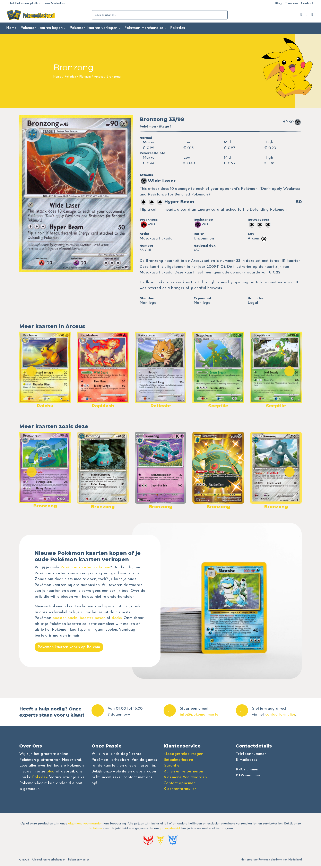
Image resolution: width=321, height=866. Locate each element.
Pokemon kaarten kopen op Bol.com (69, 647)
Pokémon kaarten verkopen (85, 567)
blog (50, 771)
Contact (307, 3)
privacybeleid (170, 828)
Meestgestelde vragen (183, 754)
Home (11, 28)
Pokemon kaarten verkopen (93, 28)
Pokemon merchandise (143, 28)
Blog (278, 3)
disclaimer (95, 828)
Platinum (85, 76)
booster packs (65, 618)
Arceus (98, 76)
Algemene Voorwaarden (185, 777)
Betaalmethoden (178, 760)
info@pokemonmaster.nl (202, 715)
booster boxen (92, 618)
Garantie (171, 766)
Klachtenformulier (180, 789)
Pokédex (39, 777)
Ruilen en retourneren (183, 771)
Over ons (291, 3)
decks (117, 618)
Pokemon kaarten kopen (41, 28)
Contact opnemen (180, 783)
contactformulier (280, 715)
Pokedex (177, 28)
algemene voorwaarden (85, 823)
